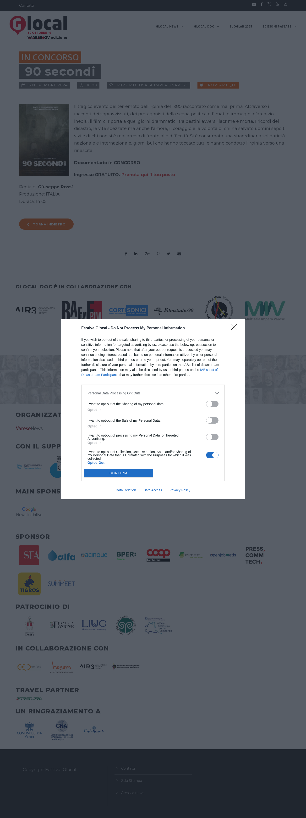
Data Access (152, 490)
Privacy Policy (179, 490)
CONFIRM (118, 473)
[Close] (235, 328)
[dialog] (153, 409)
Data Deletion (126, 490)
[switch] (212, 404)
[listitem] (153, 393)
